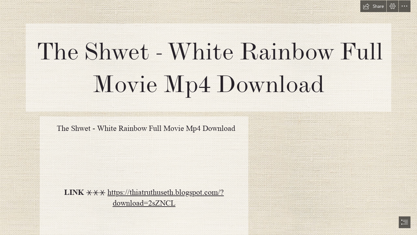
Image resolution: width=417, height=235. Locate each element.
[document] (208, 117)
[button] (373, 6)
